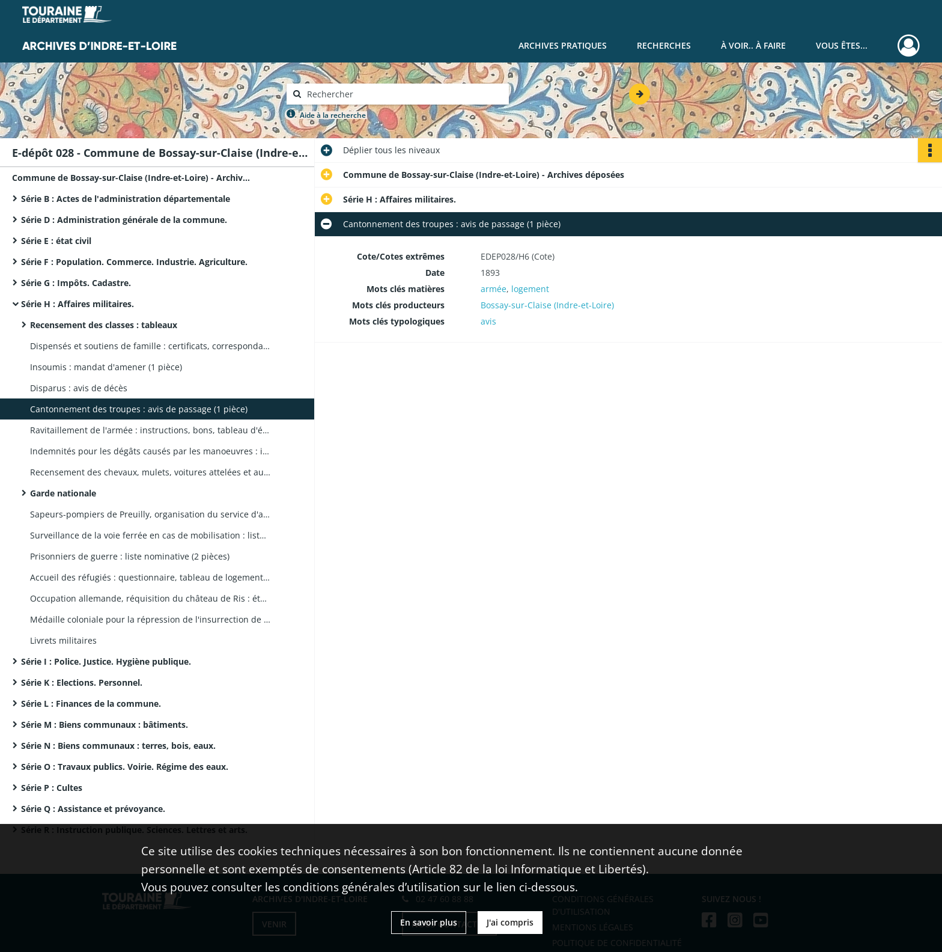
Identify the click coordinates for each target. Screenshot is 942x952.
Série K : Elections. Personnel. (81, 682)
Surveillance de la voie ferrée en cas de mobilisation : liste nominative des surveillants (150, 535)
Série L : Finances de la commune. (91, 703)
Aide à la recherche (333, 115)
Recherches (664, 45)
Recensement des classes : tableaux (103, 325)
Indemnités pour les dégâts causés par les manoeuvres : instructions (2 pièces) (150, 451)
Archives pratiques (562, 45)
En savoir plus (428, 922)
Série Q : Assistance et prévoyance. (93, 808)
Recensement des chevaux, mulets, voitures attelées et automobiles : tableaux (150, 472)
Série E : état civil (56, 240)
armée (493, 288)
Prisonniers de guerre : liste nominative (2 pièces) (129, 556)
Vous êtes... (842, 45)
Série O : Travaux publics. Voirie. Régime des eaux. (124, 766)
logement (530, 288)
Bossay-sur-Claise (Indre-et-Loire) (547, 305)
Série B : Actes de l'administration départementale (125, 198)
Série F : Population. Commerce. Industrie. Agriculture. (134, 261)
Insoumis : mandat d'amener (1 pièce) (106, 367)
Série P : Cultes (51, 787)
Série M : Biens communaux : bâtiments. (104, 724)
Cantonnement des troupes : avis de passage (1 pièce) (139, 409)
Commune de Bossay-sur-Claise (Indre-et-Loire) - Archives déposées (132, 177)
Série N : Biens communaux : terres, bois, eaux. (118, 745)
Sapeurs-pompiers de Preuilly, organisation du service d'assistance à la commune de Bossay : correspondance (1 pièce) (150, 514)
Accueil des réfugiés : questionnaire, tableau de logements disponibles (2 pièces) (150, 577)
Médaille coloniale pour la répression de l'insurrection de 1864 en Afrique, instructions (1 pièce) (150, 619)
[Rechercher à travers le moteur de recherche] (403, 94)
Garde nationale (63, 493)
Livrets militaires (63, 640)
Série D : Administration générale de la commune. (124, 219)
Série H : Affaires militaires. (77, 304)
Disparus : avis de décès (78, 388)
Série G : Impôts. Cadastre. (76, 282)
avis (488, 321)
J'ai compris (510, 922)
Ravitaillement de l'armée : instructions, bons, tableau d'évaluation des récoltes (150, 430)
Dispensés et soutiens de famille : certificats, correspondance (150, 346)
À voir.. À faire (753, 45)
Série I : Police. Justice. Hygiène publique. (106, 661)
